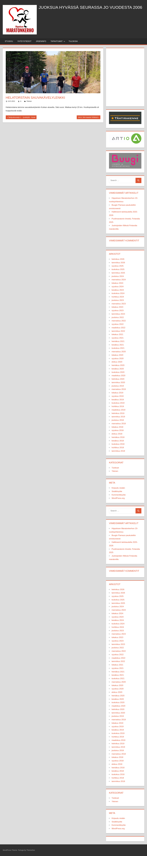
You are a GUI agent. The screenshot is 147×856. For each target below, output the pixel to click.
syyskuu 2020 (118, 358)
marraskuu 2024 (119, 280)
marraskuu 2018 (119, 423)
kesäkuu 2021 (118, 345)
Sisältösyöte (117, 491)
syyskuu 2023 (118, 310)
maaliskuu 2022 (118, 328)
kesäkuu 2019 (118, 400)
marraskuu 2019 (119, 389)
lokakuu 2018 (117, 427)
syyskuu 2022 (118, 324)
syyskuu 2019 (118, 396)
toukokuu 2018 (118, 444)
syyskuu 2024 (118, 286)
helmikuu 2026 (118, 259)
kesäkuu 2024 (118, 290)
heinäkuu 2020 (118, 365)
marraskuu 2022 (119, 321)
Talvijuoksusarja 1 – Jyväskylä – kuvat (21, 117)
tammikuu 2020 (118, 382)
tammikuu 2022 (118, 331)
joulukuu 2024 (118, 276)
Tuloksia (73, 41)
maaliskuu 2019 (118, 410)
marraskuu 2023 (119, 304)
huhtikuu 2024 (118, 297)
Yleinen (29, 101)
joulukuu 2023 (118, 300)
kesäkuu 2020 (118, 369)
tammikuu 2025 (118, 273)
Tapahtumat (58, 41)
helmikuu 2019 (118, 413)
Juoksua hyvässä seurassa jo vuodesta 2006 (90, 7)
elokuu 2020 (117, 362)
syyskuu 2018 (118, 430)
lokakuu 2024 (117, 283)
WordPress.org (118, 498)
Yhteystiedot (24, 41)
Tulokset (115, 468)
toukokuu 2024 (118, 293)
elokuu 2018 (117, 434)
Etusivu (9, 41)
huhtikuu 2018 (118, 447)
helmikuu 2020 (118, 379)
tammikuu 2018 (118, 451)
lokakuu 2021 (117, 334)
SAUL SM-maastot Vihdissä (88, 117)
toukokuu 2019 (118, 403)
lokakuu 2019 (117, 393)
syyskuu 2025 (118, 266)
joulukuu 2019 (118, 386)
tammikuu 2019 (118, 417)
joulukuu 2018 (118, 420)
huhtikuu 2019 (118, 406)
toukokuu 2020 (118, 372)
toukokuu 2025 (118, 269)
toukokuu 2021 (118, 348)
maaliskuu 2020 (118, 375)
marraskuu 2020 (119, 352)
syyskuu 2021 (118, 338)
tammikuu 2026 (118, 262)
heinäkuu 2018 (118, 437)
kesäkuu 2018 (118, 441)
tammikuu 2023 (118, 314)
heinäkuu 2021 (118, 341)
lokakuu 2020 (117, 355)
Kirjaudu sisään (118, 488)
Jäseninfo (41, 41)
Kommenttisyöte (119, 495)
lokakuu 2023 (117, 307)
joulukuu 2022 (118, 317)
